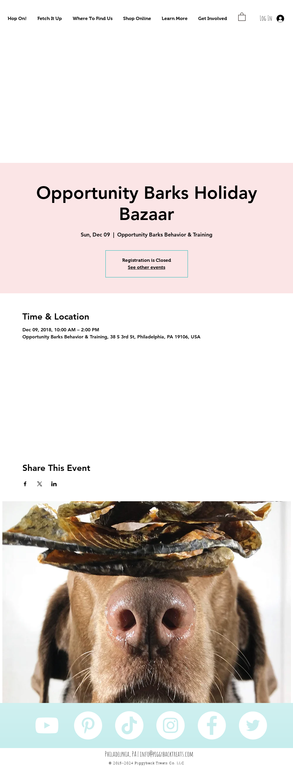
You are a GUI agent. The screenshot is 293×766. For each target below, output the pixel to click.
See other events (146, 267)
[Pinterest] (88, 725)
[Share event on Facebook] (25, 484)
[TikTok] (129, 725)
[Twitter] (253, 725)
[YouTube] (47, 725)
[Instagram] (170, 725)
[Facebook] (212, 725)
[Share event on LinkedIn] (54, 484)
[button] (17, 18)
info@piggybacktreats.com (166, 754)
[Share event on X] (39, 484)
